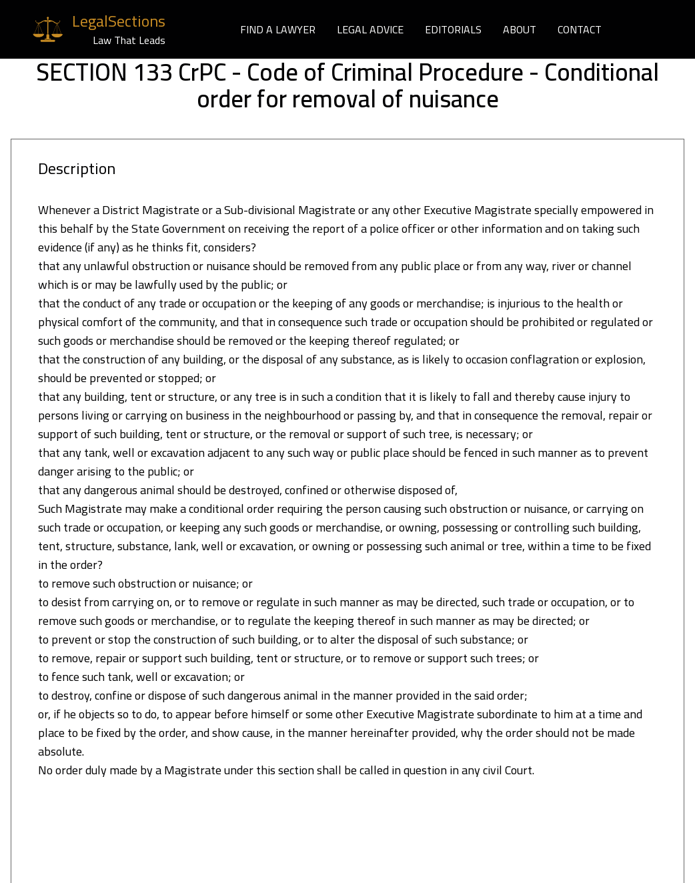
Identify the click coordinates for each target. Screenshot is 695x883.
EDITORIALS (453, 29)
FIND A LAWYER (277, 29)
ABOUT (519, 29)
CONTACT (580, 29)
